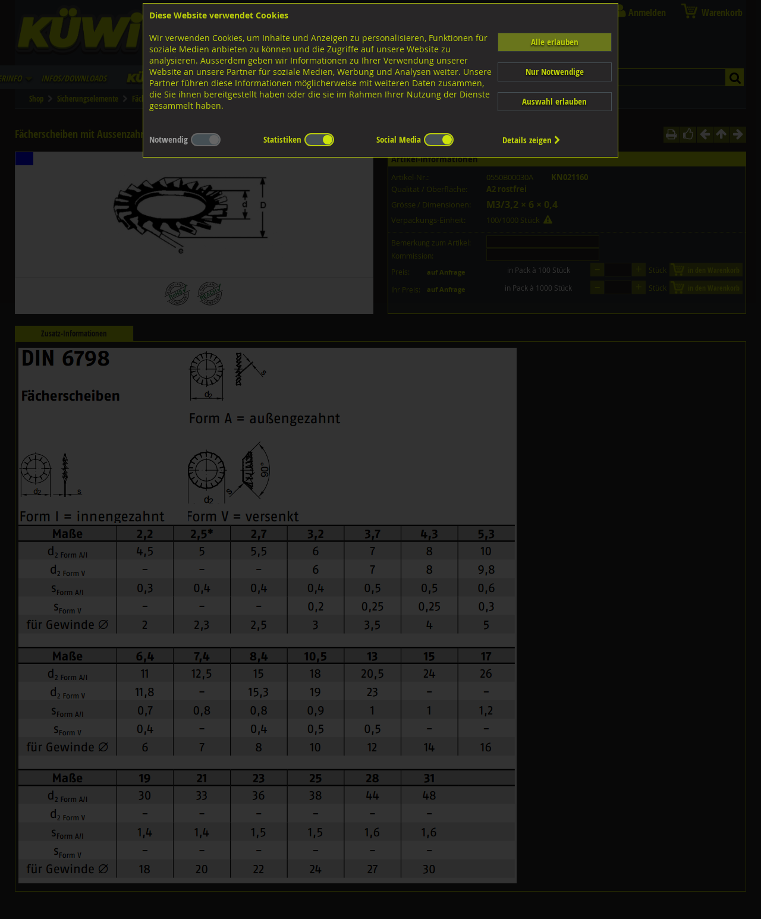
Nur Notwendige (555, 71)
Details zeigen (531, 140)
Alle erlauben (554, 42)
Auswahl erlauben (554, 101)
